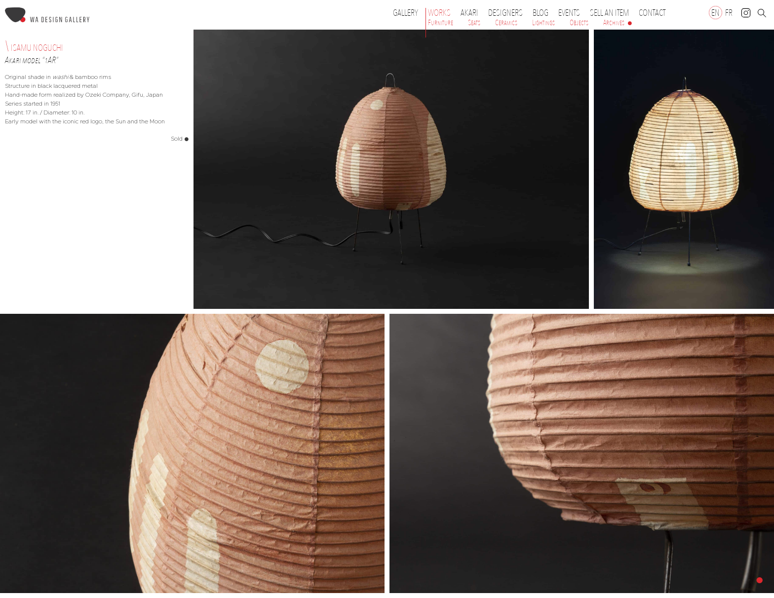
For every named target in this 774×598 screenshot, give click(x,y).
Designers (508, 13)
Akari (469, 13)
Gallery (405, 13)
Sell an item (609, 13)
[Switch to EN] (715, 12)
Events (571, 13)
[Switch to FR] (728, 12)
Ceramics (506, 23)
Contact (652, 13)
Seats (474, 23)
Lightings (543, 23)
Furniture (440, 23)
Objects (579, 23)
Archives (613, 23)
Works (442, 13)
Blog (540, 13)
